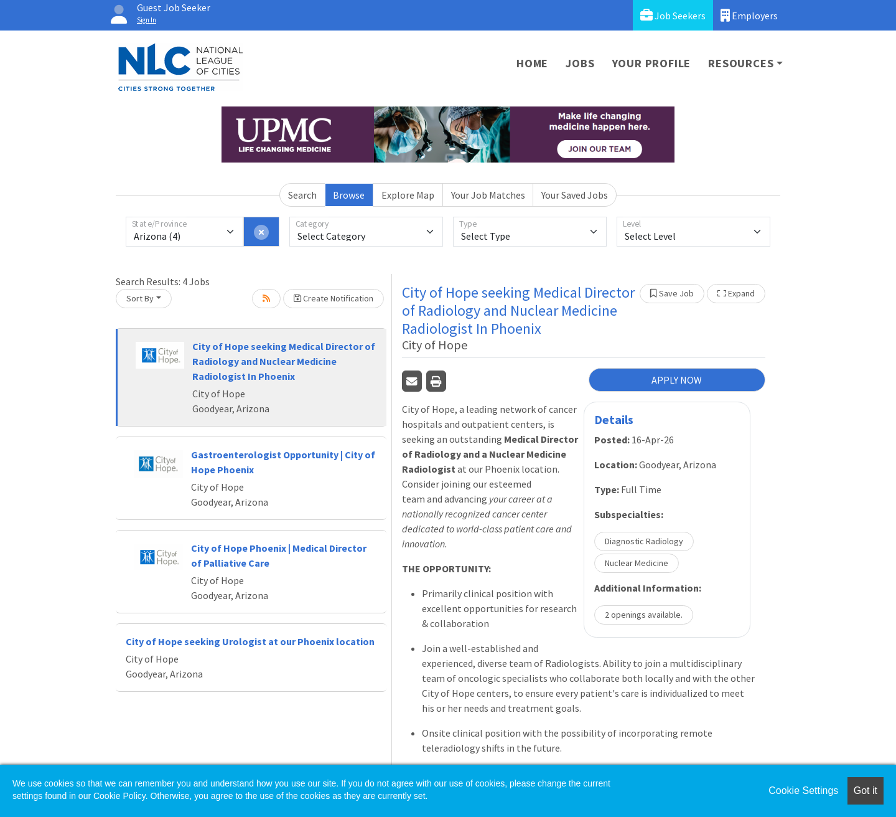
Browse (349, 195)
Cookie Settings (803, 790)
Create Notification (333, 298)
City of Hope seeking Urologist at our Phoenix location (250, 641)
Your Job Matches (488, 195)
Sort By (140, 298)
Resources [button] (740, 63)
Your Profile (651, 63)
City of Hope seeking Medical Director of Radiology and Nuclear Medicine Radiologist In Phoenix (283, 361)
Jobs (580, 63)
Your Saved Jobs (574, 195)
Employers (749, 15)
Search (302, 195)
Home (532, 63)
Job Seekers (673, 15)
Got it (865, 790)
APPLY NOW (676, 380)
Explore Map (407, 195)
